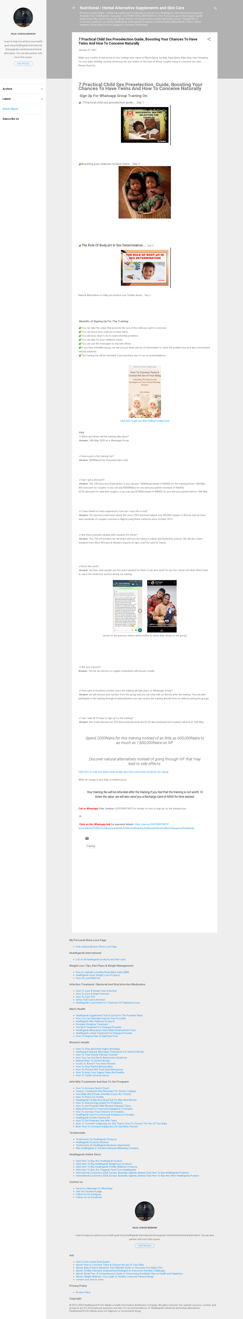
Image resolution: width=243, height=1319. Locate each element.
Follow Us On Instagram (89, 1194)
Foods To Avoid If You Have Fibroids (95, 1063)
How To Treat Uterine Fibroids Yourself (97, 1054)
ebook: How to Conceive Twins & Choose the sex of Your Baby (110, 1264)
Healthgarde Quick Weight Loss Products (98, 975)
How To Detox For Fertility (90, 1097)
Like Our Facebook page (89, 1191)
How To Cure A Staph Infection (92, 993)
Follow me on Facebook (89, 1197)
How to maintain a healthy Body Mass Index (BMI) (102, 972)
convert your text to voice (90, 1279)
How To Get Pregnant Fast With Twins (96, 1120)
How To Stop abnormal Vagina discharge (98, 1048)
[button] (209, 39)
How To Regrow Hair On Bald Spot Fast (97, 1036)
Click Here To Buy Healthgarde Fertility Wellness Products (106, 1166)
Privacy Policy (83, 1292)
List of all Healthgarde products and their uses (101, 959)
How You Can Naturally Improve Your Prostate (101, 1018)
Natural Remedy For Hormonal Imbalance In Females (104, 1108)
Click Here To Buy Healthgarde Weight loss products (104, 1163)
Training (91, 846)
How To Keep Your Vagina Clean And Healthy (100, 1072)
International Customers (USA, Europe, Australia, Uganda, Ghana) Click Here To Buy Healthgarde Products (132, 1172)
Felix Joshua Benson (144, 1227)
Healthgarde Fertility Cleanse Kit (93, 1117)
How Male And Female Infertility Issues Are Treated (103, 1094)
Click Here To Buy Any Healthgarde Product (99, 1160)
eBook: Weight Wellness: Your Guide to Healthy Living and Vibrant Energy (115, 1276)
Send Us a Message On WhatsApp (94, 1188)
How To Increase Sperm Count (92, 1088)
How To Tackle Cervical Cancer (92, 1075)
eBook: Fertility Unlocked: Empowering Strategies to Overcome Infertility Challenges (120, 1270)
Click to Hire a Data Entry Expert (93, 1261)
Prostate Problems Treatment (92, 1024)
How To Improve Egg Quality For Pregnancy (99, 1102)
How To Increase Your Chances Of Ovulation (100, 1111)
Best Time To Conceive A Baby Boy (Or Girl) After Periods (107, 1126)
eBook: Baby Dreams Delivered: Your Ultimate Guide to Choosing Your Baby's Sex (119, 1267)
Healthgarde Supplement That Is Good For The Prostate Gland (109, 1015)
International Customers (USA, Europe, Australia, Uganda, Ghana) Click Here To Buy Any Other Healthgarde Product (137, 1175)
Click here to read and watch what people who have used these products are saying (123, 771)
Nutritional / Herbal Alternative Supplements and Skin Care (132, 8)
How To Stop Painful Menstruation (94, 1066)
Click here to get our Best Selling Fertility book (144, 420)
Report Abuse (10, 108)
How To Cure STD (85, 996)
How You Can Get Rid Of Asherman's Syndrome (101, 1057)
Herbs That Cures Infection (90, 999)
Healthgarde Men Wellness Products (95, 1021)
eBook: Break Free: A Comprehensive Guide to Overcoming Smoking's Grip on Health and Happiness (129, 1273)
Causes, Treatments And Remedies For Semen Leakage (106, 1091)
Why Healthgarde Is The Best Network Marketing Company (107, 1148)
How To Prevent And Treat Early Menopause (99, 1069)
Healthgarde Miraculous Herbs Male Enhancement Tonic (106, 1030)
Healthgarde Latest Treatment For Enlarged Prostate (104, 1033)
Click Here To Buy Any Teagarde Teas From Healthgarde (106, 1169)
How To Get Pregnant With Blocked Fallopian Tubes (103, 1105)
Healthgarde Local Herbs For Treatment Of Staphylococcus (108, 1002)
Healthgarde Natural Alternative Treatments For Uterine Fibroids (110, 1051)
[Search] (215, 9)
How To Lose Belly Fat (88, 978)
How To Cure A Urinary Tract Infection (96, 990)
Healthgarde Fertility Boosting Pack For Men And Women (106, 1100)
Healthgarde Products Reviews (92, 1142)
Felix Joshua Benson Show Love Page (96, 946)
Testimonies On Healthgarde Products (96, 1139)
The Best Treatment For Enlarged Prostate (98, 1027)
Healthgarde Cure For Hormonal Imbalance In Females (105, 1114)
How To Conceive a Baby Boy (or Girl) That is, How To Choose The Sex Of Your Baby (121, 1123)
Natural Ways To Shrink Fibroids (93, 1060)
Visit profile (145, 1246)
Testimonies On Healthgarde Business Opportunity (103, 1145)
